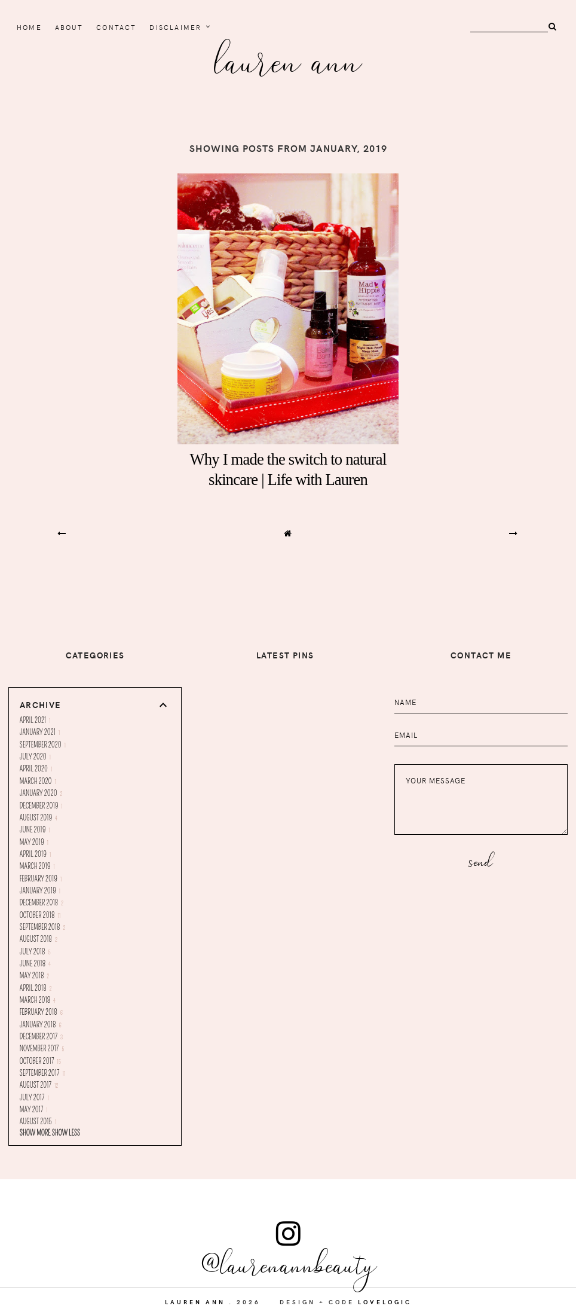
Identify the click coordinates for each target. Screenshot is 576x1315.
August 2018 (38, 939)
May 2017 (34, 1110)
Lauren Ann (288, 59)
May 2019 (34, 842)
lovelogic (385, 1302)
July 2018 (35, 952)
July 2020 (35, 757)
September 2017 (43, 1073)
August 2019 (38, 818)
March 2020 (38, 781)
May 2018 (34, 976)
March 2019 (37, 866)
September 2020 (43, 745)
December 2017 (41, 1037)
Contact (116, 27)
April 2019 (35, 854)
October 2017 (40, 1061)
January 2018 (41, 1025)
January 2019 (40, 891)
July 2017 (34, 1098)
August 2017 (39, 1085)
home (29, 27)
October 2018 (40, 915)
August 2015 (38, 1122)
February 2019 (41, 879)
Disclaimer (175, 27)
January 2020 (41, 793)
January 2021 (40, 732)
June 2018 (35, 964)
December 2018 (41, 903)
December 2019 (41, 806)
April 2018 (36, 988)
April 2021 (35, 720)
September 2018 (43, 927)
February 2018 (41, 1012)
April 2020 (36, 769)
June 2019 (35, 830)
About (69, 27)
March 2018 (38, 1000)
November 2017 (42, 1049)
